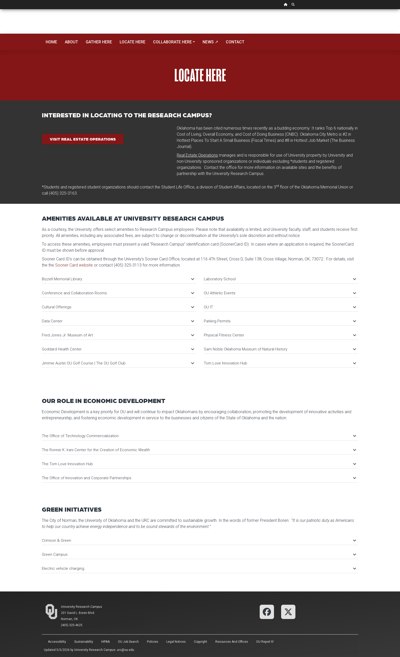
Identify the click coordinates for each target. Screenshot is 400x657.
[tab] (119, 277)
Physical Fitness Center (280, 335)
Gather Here (99, 42)
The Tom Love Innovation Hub (199, 464)
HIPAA (105, 641)
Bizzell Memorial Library (118, 279)
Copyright (200, 641)
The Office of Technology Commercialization (199, 436)
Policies (152, 641)
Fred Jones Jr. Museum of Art (118, 335)
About (71, 42)
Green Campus (199, 554)
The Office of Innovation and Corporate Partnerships (199, 478)
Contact (235, 42)
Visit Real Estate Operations (83, 139)
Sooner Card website (74, 265)
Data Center (118, 321)
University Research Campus (81, 607)
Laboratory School (280, 279)
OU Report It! (265, 641)
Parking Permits (280, 321)
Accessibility (57, 641)
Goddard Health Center (118, 349)
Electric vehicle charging (199, 568)
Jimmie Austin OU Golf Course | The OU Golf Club (118, 363)
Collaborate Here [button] (172, 42)
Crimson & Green (199, 540)
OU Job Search (128, 641)
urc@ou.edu (125, 650)
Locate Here (132, 42)
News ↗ (210, 42)
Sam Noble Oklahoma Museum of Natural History (280, 349)
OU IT (280, 307)
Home (51, 42)
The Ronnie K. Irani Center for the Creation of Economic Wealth (199, 450)
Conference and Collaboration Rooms (118, 293)
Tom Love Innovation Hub (280, 363)
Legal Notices (176, 641)
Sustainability (83, 641)
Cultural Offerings (118, 307)
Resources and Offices (231, 641)
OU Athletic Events (280, 293)
